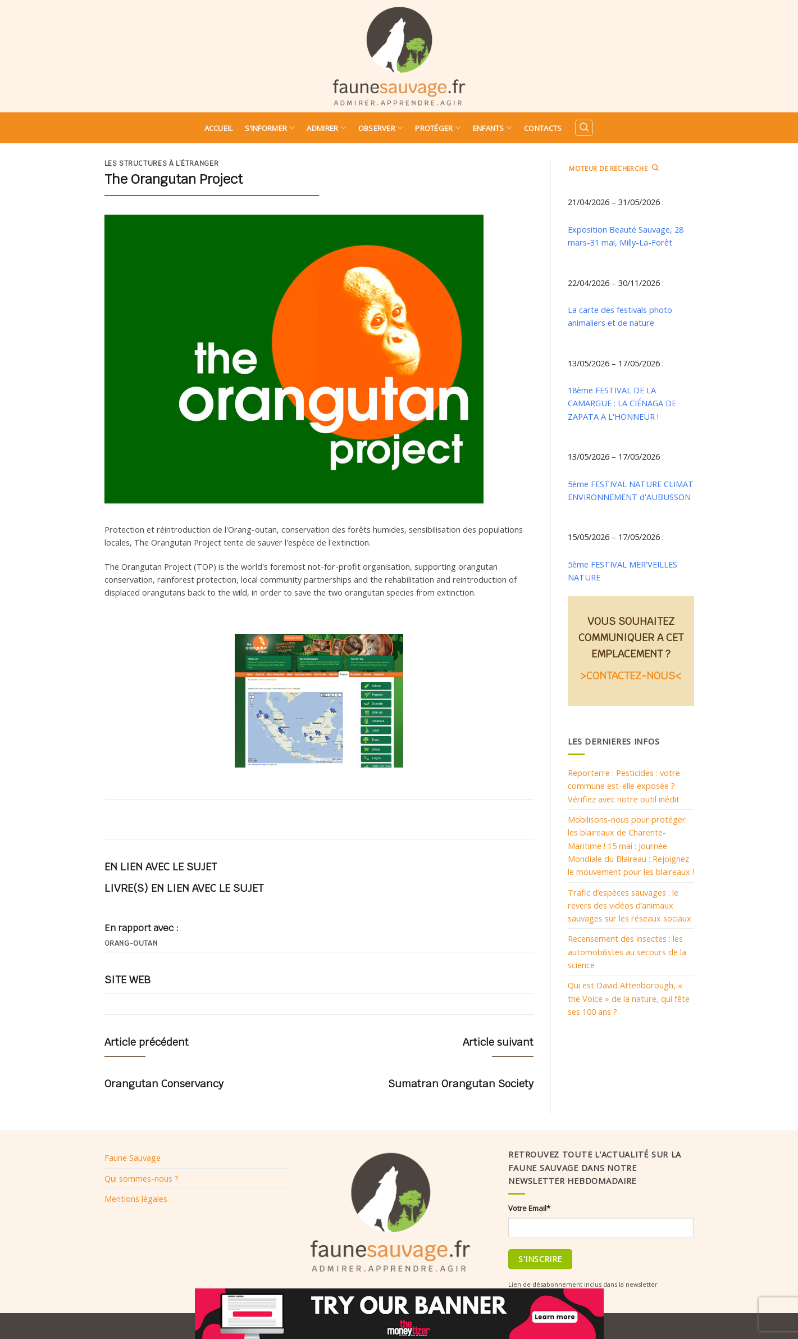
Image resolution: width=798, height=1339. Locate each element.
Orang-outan (131, 943)
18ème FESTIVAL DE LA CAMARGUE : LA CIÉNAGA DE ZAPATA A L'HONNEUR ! (622, 403)
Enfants (492, 127)
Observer (380, 127)
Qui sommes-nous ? (141, 1178)
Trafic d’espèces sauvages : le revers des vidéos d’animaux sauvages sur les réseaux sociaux (629, 905)
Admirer (326, 127)
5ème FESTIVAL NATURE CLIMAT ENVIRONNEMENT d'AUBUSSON (631, 490)
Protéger (437, 127)
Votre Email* (529, 1208)
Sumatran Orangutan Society (460, 1083)
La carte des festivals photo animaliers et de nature (620, 316)
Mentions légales (135, 1198)
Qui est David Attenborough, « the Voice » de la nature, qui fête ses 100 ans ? (629, 998)
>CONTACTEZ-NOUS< (630, 675)
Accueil (218, 128)
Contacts (543, 128)
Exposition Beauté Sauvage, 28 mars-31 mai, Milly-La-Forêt (625, 236)
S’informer (269, 127)
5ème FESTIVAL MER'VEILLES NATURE (622, 571)
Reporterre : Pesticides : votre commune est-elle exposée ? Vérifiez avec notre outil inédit (624, 786)
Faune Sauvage (132, 1157)
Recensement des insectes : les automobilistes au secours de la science (627, 951)
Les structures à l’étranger (161, 163)
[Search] (584, 128)
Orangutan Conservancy (164, 1083)
